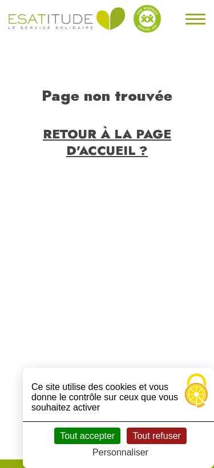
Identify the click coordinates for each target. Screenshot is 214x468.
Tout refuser (156, 436)
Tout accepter (87, 436)
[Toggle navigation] (193, 18)
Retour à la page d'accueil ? (107, 142)
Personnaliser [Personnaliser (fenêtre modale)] (120, 452)
